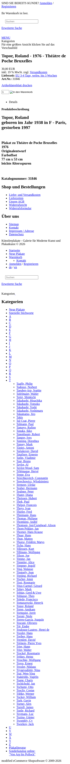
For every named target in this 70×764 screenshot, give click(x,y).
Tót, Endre (22, 626)
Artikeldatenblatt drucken (16, 85)
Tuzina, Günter (25, 717)
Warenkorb (15, 257)
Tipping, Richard (26, 575)
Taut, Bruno (23, 461)
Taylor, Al (22, 464)
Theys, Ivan (23, 508)
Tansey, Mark (24, 444)
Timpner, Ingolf (25, 565)
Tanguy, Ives (24, 437)
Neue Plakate (17, 253)
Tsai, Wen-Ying (25, 673)
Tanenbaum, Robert (28, 434)
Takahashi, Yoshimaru (29, 410)
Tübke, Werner (25, 693)
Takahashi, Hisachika (29, 400)
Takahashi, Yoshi (26, 407)
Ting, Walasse (24, 569)
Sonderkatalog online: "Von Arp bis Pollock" (22, 752)
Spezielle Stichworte (21, 313)
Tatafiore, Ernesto (27, 454)
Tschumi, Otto (24, 687)
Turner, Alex (24, 703)
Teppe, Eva (23, 474)
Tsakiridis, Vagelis (27, 676)
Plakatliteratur (17, 747)
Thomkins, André (26, 521)
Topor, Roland (25, 606)
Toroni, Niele (24, 616)
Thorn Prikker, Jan (27, 528)
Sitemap (14, 224)
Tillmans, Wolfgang (28, 552)
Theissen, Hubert (26, 498)
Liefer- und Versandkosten (25, 194)
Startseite (14, 250)
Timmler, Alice (25, 562)
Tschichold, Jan (25, 683)
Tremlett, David (25, 639)
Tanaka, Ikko (24, 430)
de (10, 267)
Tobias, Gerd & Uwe (28, 592)
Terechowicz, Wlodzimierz (32, 481)
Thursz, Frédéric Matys (30, 542)
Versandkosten (38, 72)
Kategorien (8, 41)
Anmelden (46, 3)
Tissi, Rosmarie (25, 582)
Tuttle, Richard (25, 710)
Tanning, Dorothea (27, 441)
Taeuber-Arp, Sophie (28, 390)
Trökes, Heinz (24, 656)
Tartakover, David (27, 451)
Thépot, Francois (26, 505)
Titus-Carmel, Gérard (29, 585)
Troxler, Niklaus (26, 666)
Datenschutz (16, 234)
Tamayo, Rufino (26, 427)
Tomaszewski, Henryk (29, 602)
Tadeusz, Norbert (26, 387)
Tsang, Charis (24, 680)
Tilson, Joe (22, 555)
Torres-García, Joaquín (30, 619)
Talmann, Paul (25, 424)
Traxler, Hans (24, 633)
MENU (5, 37)
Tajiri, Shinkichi (26, 397)
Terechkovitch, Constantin (32, 478)
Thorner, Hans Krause (29, 532)
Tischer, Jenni (24, 579)
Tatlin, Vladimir (26, 457)
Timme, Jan (23, 559)
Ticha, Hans (23, 545)
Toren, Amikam (25, 609)
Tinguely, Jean (25, 572)
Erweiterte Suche (11, 28)
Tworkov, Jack (25, 724)
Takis (19, 417)
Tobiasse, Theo (25, 596)
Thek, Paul (22, 501)
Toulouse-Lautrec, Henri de (32, 629)
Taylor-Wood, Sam (27, 468)
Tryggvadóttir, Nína (28, 670)
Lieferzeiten (16, 198)
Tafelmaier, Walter (27, 393)
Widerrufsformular (20, 208)
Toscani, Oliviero (26, 623)
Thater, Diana (24, 494)
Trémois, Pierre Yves (28, 643)
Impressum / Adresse (21, 231)
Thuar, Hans (23, 535)
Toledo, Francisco (27, 599)
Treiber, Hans (24, 636)
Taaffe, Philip (24, 383)
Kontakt (14, 227)
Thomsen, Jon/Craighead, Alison (36, 525)
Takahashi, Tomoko (28, 403)
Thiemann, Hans (26, 515)
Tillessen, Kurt (25, 548)
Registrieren (8, 6)
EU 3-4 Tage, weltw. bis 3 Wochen (36, 75)
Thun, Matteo (24, 538)
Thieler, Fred (24, 511)
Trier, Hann (23, 646)
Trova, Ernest (24, 663)
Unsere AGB (16, 201)
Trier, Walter (24, 649)
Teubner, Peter (25, 491)
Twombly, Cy (24, 720)
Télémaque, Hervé (27, 471)
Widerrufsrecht (18, 204)
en (15, 267)
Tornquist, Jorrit (26, 612)
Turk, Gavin (23, 700)
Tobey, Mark (24, 589)
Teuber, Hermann (26, 488)
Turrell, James (24, 707)
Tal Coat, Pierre (25, 420)
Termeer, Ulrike (25, 484)
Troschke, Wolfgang (28, 660)
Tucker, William (26, 697)
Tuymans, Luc (25, 714)
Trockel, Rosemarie (28, 653)
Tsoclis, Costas (25, 690)
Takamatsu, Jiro (25, 414)
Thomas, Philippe (27, 518)
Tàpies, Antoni (25, 447)
